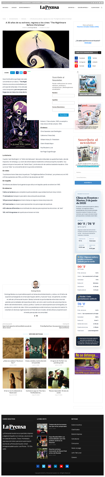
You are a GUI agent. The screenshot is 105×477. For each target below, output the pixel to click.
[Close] (78, 72)
